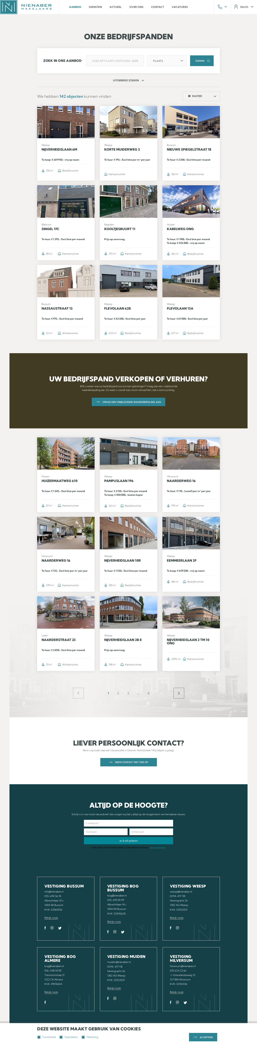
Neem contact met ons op (131, 762)
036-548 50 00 (52, 970)
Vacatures (180, 7)
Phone (222, 7)
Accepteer (206, 1037)
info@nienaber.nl (53, 891)
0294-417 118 (177, 896)
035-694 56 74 (52, 896)
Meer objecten (178, 693)
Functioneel (46, 1037)
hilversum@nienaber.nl (183, 966)
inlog (244, 7)
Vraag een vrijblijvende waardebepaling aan (131, 402)
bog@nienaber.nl (117, 895)
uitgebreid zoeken (126, 80)
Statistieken (68, 1037)
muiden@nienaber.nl (119, 962)
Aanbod (75, 7)
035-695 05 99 (115, 900)
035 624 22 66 (178, 970)
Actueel (116, 7)
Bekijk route (51, 917)
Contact (157, 7)
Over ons (136, 7)
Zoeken (199, 60)
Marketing (89, 1037)
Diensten (95, 7)
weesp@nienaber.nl (181, 891)
